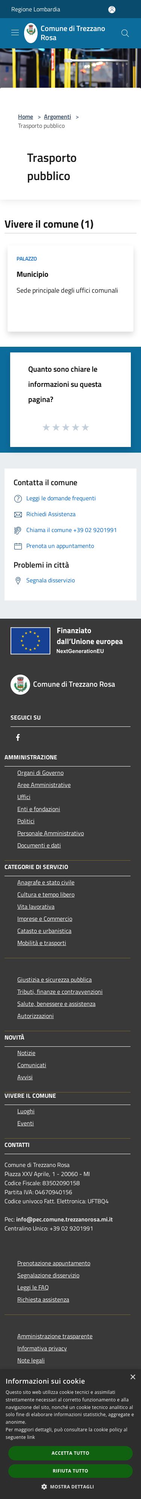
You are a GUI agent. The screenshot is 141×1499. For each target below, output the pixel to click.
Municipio (33, 274)
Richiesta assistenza (43, 1299)
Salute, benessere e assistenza (56, 1003)
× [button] (132, 1377)
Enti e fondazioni (38, 808)
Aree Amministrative (44, 784)
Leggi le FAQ (33, 1287)
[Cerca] (125, 33)
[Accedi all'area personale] (112, 10)
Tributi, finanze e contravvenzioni (60, 991)
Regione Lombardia (35, 9)
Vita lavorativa (36, 906)
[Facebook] (18, 737)
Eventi (25, 1123)
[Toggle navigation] (15, 32)
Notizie (26, 1052)
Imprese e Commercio (44, 918)
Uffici (23, 796)
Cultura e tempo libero (45, 894)
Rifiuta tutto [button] (70, 1471)
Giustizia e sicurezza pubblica (54, 979)
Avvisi (25, 1077)
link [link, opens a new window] (31, 1437)
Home (25, 116)
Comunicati (31, 1064)
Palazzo (27, 258)
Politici (26, 821)
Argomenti (57, 116)
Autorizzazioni (35, 1015)
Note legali (31, 1360)
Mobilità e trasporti (41, 942)
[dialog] (70, 1434)
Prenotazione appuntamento (53, 1263)
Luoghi (26, 1111)
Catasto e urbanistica (44, 930)
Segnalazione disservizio (48, 1275)
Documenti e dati (39, 845)
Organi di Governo (40, 772)
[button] (70, 1486)
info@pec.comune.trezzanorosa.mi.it (64, 1219)
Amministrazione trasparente (54, 1336)
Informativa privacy (42, 1348)
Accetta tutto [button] (70, 1453)
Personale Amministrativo (50, 833)
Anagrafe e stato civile (45, 882)
